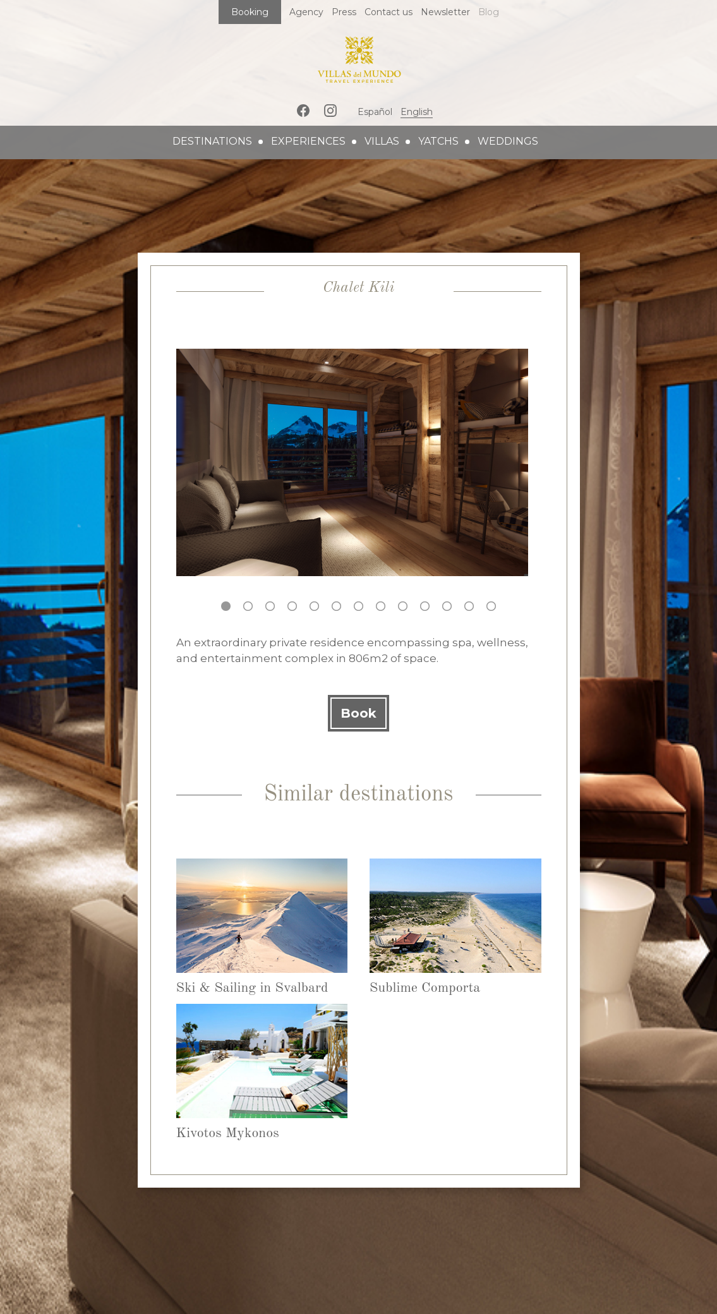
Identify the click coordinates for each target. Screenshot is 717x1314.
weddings (508, 141)
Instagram (330, 110)
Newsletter (445, 12)
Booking (249, 12)
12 (469, 606)
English (417, 112)
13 (491, 606)
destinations (212, 141)
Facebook (303, 110)
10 (425, 606)
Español (375, 112)
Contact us (389, 12)
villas (382, 141)
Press (344, 12)
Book (358, 713)
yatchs (438, 141)
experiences (308, 141)
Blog (488, 12)
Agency (306, 12)
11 (447, 606)
